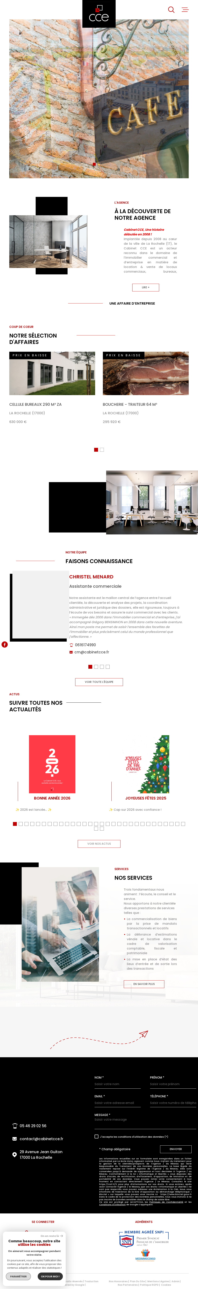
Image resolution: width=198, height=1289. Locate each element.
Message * (102, 1116)
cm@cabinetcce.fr (91, 661)
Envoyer (176, 1150)
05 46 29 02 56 (33, 1127)
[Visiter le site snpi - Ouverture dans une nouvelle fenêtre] (144, 1240)
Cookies (166, 1286)
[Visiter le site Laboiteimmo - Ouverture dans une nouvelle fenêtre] (22, 1284)
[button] (89, 164)
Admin (175, 1282)
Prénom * (157, 1078)
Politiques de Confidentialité (166, 1203)
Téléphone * (159, 1097)
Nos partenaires (128, 1286)
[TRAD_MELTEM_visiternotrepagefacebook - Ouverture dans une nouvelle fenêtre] (5, 644)
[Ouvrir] (171, 9)
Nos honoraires (118, 1282)
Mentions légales (158, 1282)
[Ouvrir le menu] (185, 9)
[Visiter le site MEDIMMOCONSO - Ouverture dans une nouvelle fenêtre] (145, 1256)
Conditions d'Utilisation (112, 1205)
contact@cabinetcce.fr (41, 1140)
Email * (100, 1097)
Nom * (99, 1078)
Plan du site (137, 1282)
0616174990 (85, 654)
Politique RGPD (149, 1286)
